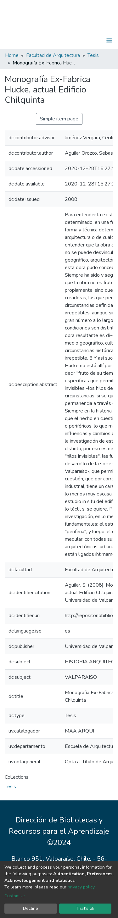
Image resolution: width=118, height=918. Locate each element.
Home (12, 55)
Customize (14, 896)
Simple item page (59, 118)
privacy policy (81, 887)
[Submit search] (77, 40)
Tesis (93, 55)
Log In (89, 40)
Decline (30, 908)
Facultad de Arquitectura (53, 55)
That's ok (85, 908)
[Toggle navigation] (109, 40)
